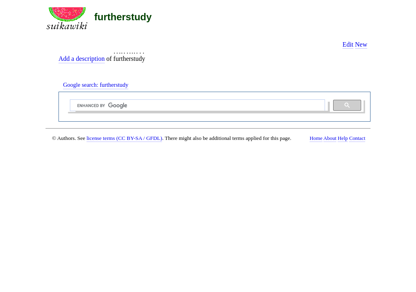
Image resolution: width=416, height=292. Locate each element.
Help (343, 138)
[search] (196, 105)
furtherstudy (123, 16)
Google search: (95, 85)
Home (316, 138)
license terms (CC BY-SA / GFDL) (124, 138)
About (329, 138)
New (361, 44)
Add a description (81, 58)
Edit (347, 44)
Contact (357, 138)
